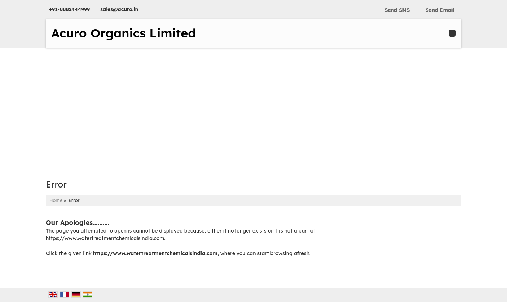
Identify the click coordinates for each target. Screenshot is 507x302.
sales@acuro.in (119, 9)
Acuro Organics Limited (123, 33)
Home (55, 200)
